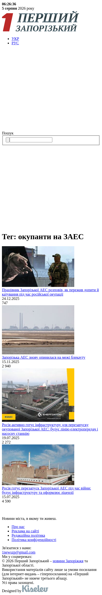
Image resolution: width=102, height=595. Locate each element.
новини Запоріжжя (68, 561)
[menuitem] (56, 39)
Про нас (18, 527)
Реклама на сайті (25, 531)
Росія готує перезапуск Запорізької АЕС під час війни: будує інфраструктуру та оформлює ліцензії (46, 490)
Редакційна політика (28, 535)
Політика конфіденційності (34, 540)
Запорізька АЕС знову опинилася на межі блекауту (43, 357)
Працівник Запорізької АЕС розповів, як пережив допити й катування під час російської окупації (50, 292)
